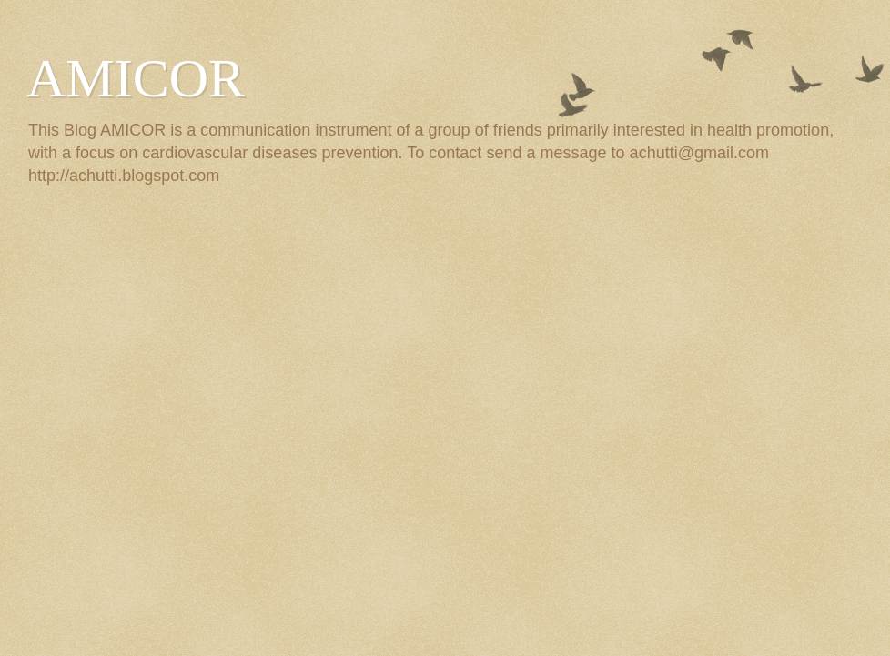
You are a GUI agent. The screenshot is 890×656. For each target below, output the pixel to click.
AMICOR (135, 78)
